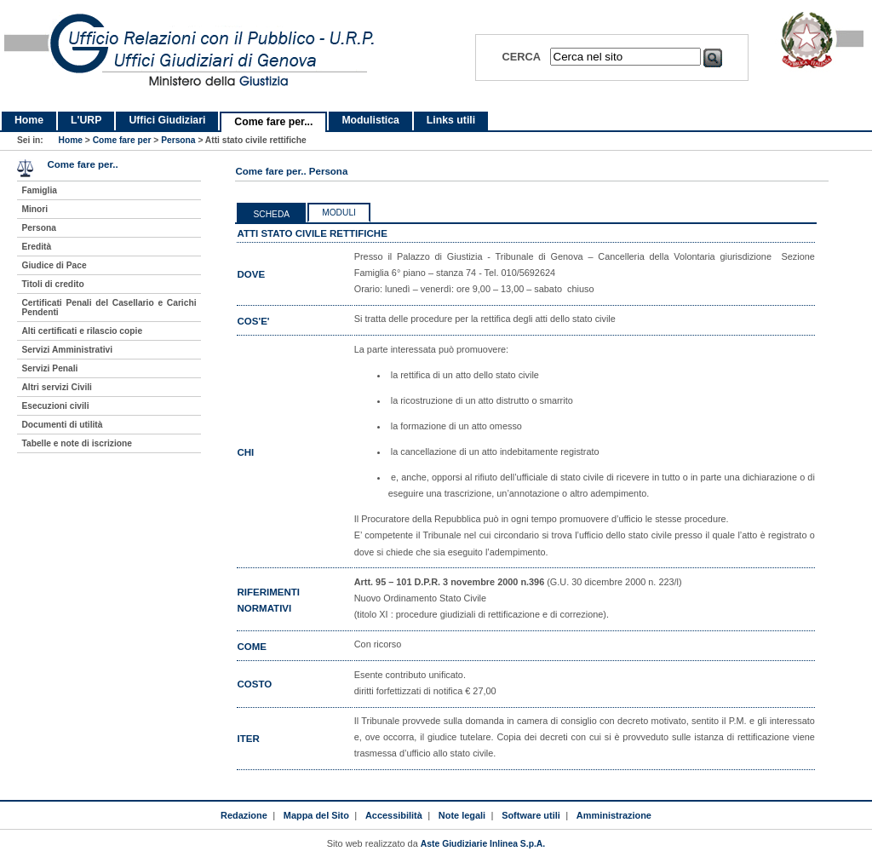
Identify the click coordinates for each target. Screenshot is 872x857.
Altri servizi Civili (56, 387)
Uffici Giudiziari (167, 120)
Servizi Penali (49, 368)
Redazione (244, 815)
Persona (178, 140)
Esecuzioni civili (55, 406)
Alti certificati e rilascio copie (81, 331)
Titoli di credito (52, 284)
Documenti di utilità (61, 424)
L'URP (86, 120)
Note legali (462, 815)
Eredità (36, 246)
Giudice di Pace (53, 265)
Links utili (451, 120)
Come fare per (122, 140)
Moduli (339, 212)
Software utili (531, 815)
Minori (34, 209)
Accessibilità (393, 815)
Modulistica (370, 120)
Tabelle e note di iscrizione (76, 443)
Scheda (271, 214)
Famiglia (39, 190)
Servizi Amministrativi (66, 349)
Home (28, 120)
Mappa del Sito (316, 815)
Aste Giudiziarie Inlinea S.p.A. (483, 843)
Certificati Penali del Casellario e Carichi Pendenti (108, 307)
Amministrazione (614, 815)
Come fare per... (273, 122)
